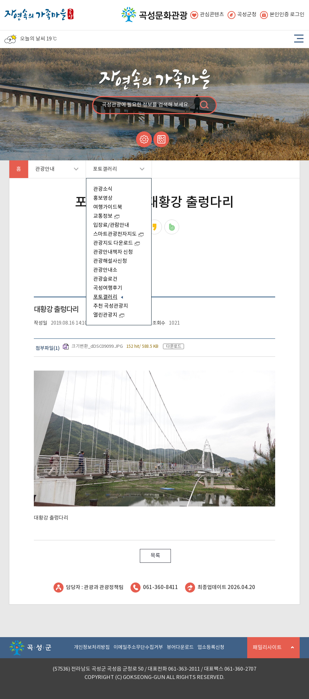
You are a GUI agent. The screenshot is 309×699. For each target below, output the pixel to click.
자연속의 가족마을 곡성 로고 (39, 13)
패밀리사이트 (270, 651)
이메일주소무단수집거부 (138, 647)
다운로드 (173, 346)
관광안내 (53, 172)
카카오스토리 (154, 227)
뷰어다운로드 (180, 647)
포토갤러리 (115, 172)
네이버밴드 (171, 227)
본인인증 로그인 (282, 15)
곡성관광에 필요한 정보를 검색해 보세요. (145, 105)
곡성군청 (242, 15)
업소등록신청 (210, 647)
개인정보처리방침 (92, 647)
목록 (155, 556)
